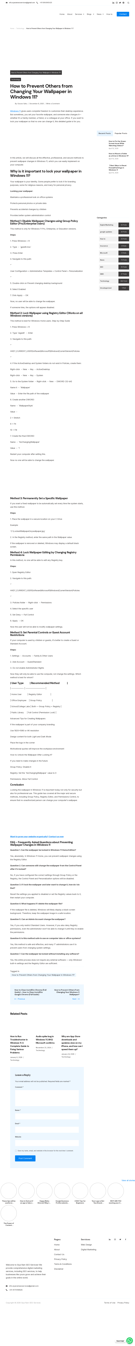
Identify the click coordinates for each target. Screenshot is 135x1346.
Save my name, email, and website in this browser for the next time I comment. (45, 1152)
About (69, 14)
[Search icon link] (127, 3)
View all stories (128, 1182)
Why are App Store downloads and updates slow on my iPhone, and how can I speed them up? (72, 1045)
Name (18, 1112)
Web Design (86, 1246)
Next (74, 999)
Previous (21, 1001)
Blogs (90, 14)
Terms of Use (109, 1304)
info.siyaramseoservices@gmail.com (22, 2)
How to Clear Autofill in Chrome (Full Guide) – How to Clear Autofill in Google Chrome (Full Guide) (29, 993)
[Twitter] (120, 3)
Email (17, 1125)
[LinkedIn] (113, 3)
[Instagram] (117, 3)
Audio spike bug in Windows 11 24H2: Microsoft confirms (45, 1041)
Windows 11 (15, 111)
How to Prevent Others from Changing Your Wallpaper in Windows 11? (43, 975)
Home (61, 14)
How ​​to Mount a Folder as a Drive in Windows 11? (119, 155)
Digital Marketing (88, 1251)
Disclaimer (58, 1271)
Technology (15, 79)
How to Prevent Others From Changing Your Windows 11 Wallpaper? (65, 992)
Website (18, 1139)
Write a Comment (53, 103)
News (100, 14)
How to (109, 14)
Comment (19, 1089)
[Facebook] (125, 1241)
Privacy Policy (60, 1261)
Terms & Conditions (63, 1266)
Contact (123, 14)
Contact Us (59, 1256)
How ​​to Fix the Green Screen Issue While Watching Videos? (117, 143)
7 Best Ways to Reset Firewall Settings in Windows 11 (118, 167)
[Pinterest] (123, 3)
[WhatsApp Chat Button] (129, 1340)
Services (79, 14)
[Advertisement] (47, 141)
